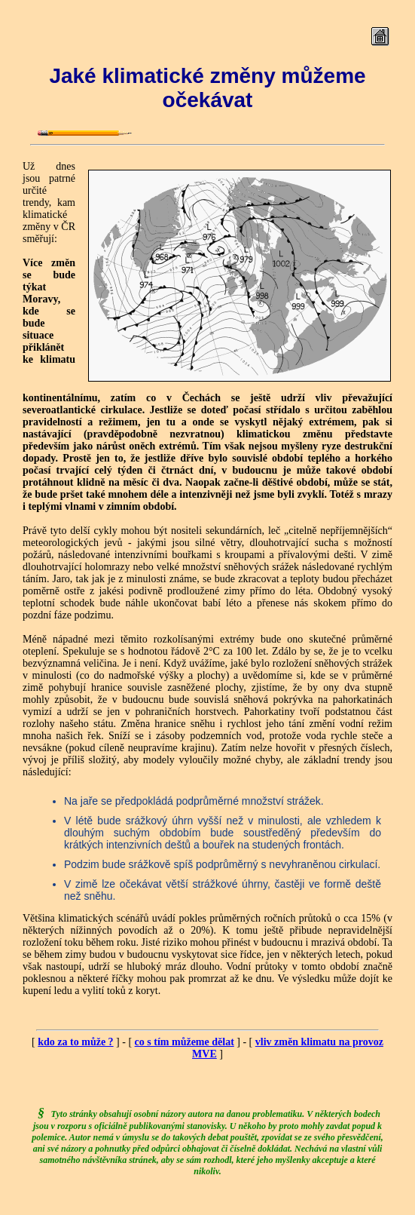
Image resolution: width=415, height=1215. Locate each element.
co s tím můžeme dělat (184, 1042)
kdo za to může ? (75, 1042)
